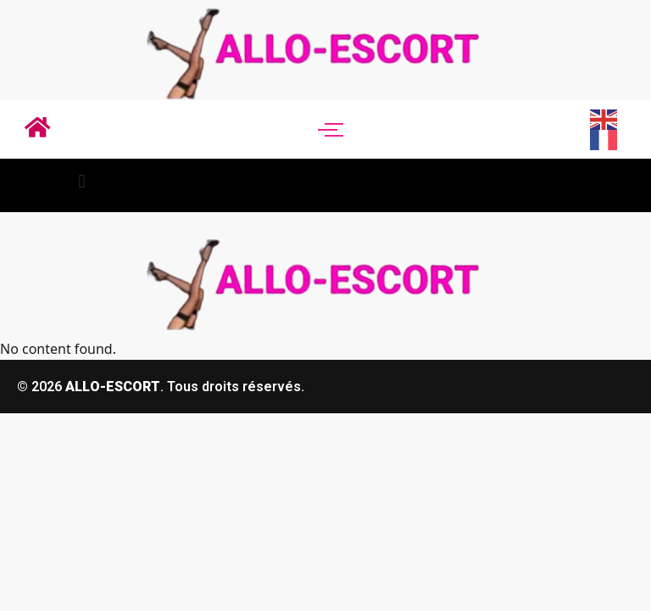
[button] (82, 181)
